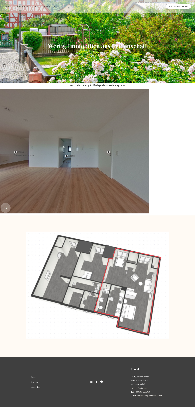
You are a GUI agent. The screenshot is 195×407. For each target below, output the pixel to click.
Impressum (35, 382)
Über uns (22, 6)
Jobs (36, 6)
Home (9, 6)
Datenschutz (36, 387)
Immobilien (49, 6)
